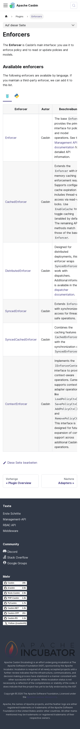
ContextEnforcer (16, 404)
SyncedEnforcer (15, 311)
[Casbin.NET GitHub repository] (15, 608)
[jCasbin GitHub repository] (15, 588)
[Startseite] (6, 16)
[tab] (7, 96)
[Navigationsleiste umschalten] (5, 5)
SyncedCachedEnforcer (21, 339)
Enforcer (10, 138)
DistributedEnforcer (18, 271)
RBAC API (9, 525)
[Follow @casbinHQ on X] (15, 623)
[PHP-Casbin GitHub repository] (15, 598)
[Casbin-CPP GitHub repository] (15, 613)
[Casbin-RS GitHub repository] (15, 618)
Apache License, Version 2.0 (42, 697)
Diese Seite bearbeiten (20, 462)
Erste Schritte (12, 513)
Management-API (14, 519)
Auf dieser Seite (15, 25)
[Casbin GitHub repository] (15, 583)
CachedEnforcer (16, 202)
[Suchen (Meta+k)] (73, 5)
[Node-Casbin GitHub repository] (15, 593)
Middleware (10, 531)
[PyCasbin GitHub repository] (15, 603)
